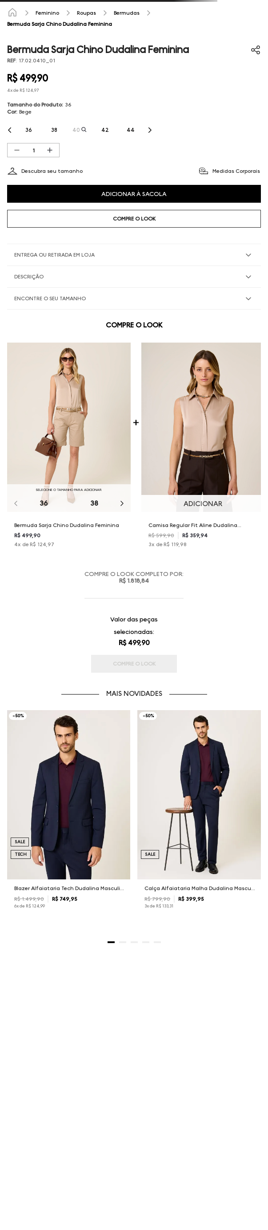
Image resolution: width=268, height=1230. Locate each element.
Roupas (86, 12)
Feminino (47, 12)
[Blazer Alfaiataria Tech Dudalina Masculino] (69, 817)
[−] (17, 150)
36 (44, 503)
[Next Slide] (149, 130)
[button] (29, 130)
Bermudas (127, 12)
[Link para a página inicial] (12, 13)
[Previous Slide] (9, 130)
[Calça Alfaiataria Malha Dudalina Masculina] (199, 817)
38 (94, 503)
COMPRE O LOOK (134, 218)
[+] (49, 150)
